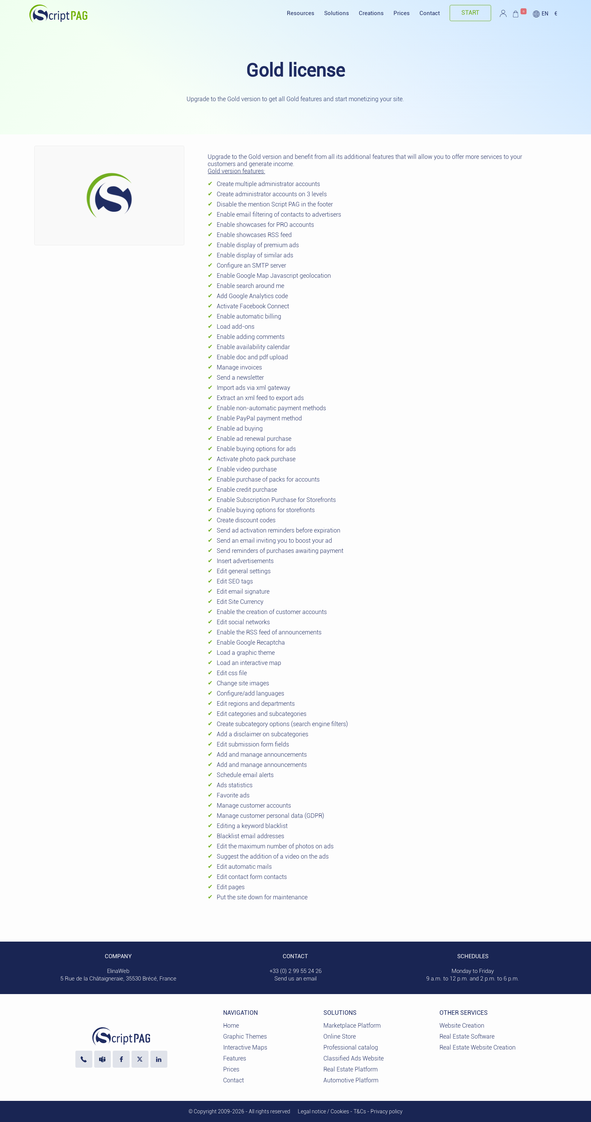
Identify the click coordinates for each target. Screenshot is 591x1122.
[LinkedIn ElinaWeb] (158, 1059)
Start (470, 12)
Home (231, 1025)
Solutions (336, 13)
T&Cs (360, 1111)
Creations (371, 13)
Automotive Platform (350, 1080)
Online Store (339, 1036)
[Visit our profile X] (140, 1059)
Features (234, 1058)
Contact (430, 13)
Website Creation (461, 1025)
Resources (300, 13)
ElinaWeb (118, 971)
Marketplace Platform (352, 1025)
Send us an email (295, 978)
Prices (401, 13)
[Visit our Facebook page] (121, 1059)
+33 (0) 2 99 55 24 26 (295, 971)
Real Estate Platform (350, 1069)
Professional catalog (350, 1047)
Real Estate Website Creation (477, 1047)
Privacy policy (387, 1111)
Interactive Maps (245, 1047)
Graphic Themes (245, 1036)
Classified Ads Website (353, 1058)
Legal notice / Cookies (323, 1111)
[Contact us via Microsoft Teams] (102, 1059)
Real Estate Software (467, 1036)
